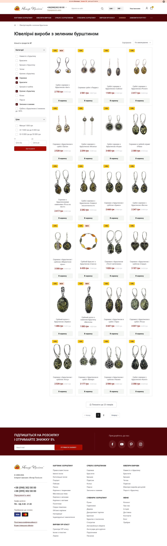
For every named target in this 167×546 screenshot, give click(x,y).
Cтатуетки (91, 522)
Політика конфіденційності (25, 522)
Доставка (127, 512)
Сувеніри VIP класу (60, 529)
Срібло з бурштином (64, 18)
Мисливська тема (60, 493)
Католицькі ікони (60, 477)
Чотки (22, 69)
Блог (125, 519)
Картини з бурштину (23, 18)
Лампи (55, 536)
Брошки (90, 477)
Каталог (126, 502)
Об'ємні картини (59, 510)
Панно (55, 487)
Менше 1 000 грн (26, 126)
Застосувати (30, 149)
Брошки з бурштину (27, 65)
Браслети (23, 60)
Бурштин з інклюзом (95, 519)
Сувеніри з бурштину (86, 18)
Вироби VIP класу (107, 18)
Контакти (127, 516)
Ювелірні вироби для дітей (134, 487)
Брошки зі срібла (26, 87)
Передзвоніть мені (54, 10)
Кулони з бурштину (27, 74)
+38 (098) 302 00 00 (25, 487)
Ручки (89, 502)
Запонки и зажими (27, 104)
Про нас (126, 505)
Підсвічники (92, 532)
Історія (126, 509)
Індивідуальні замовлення (64, 517)
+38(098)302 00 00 (55, 7)
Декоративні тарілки (95, 512)
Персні (22, 100)
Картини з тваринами (62, 490)
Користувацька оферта (23, 525)
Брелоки (90, 516)
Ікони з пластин (59, 532)
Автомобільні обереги (96, 526)
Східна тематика (59, 507)
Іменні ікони (58, 473)
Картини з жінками (60, 497)
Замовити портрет (138, 18)
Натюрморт (57, 514)
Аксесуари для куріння (96, 529)
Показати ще (101, 405)
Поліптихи (57, 504)
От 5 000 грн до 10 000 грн (30, 134)
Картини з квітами (60, 500)
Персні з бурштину (130, 490)
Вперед (115, 415)
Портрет (56, 480)
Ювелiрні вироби (43, 18)
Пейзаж (56, 483)
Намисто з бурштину (28, 56)
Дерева (90, 509)
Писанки (90, 536)
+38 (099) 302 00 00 (25, 491)
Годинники (91, 505)
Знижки (122, 18)
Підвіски (90, 480)
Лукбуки (126, 522)
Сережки (23, 78)
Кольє (22, 95)
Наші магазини (133, 8)
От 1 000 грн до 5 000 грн (30, 130)
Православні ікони (60, 470)
